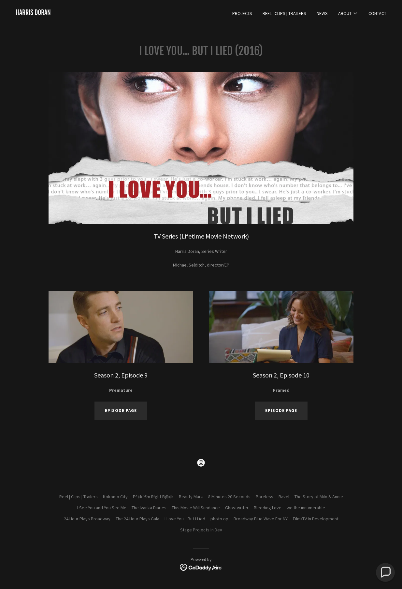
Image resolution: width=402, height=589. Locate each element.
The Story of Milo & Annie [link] (318, 497)
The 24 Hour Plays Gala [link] (137, 519)
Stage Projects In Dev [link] (201, 530)
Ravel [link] (284, 497)
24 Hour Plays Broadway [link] (87, 519)
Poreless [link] (264, 497)
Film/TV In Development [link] (315, 519)
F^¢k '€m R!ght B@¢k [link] (153, 497)
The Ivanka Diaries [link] (149, 508)
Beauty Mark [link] (191, 497)
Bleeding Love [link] (267, 508)
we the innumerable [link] (306, 508)
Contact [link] (377, 13)
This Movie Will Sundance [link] (196, 508)
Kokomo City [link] (115, 497)
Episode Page (281, 410)
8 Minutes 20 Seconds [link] (229, 497)
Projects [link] (242, 13)
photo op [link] (219, 519)
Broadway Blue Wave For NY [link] (261, 519)
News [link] (322, 13)
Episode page (121, 410)
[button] (348, 13)
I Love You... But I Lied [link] (185, 519)
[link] (33, 13)
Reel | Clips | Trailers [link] (284, 13)
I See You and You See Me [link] (101, 508)
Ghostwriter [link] (237, 508)
